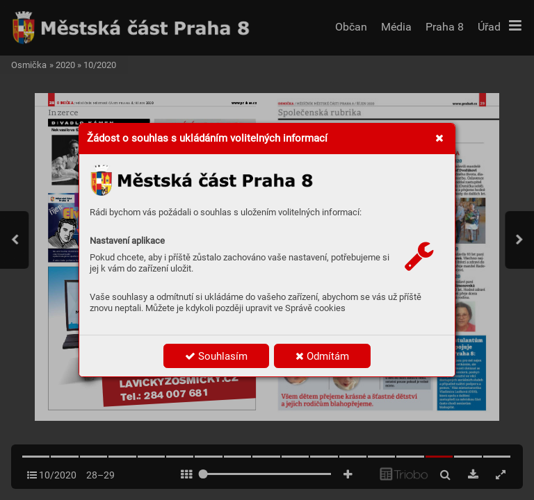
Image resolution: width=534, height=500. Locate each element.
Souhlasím (216, 356)
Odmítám (322, 356)
